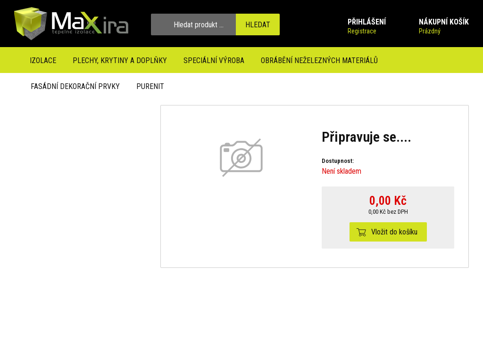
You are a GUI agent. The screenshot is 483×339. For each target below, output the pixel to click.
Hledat (257, 24)
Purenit (150, 86)
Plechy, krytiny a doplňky (120, 60)
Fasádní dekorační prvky (75, 86)
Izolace (43, 60)
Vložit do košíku (394, 231)
